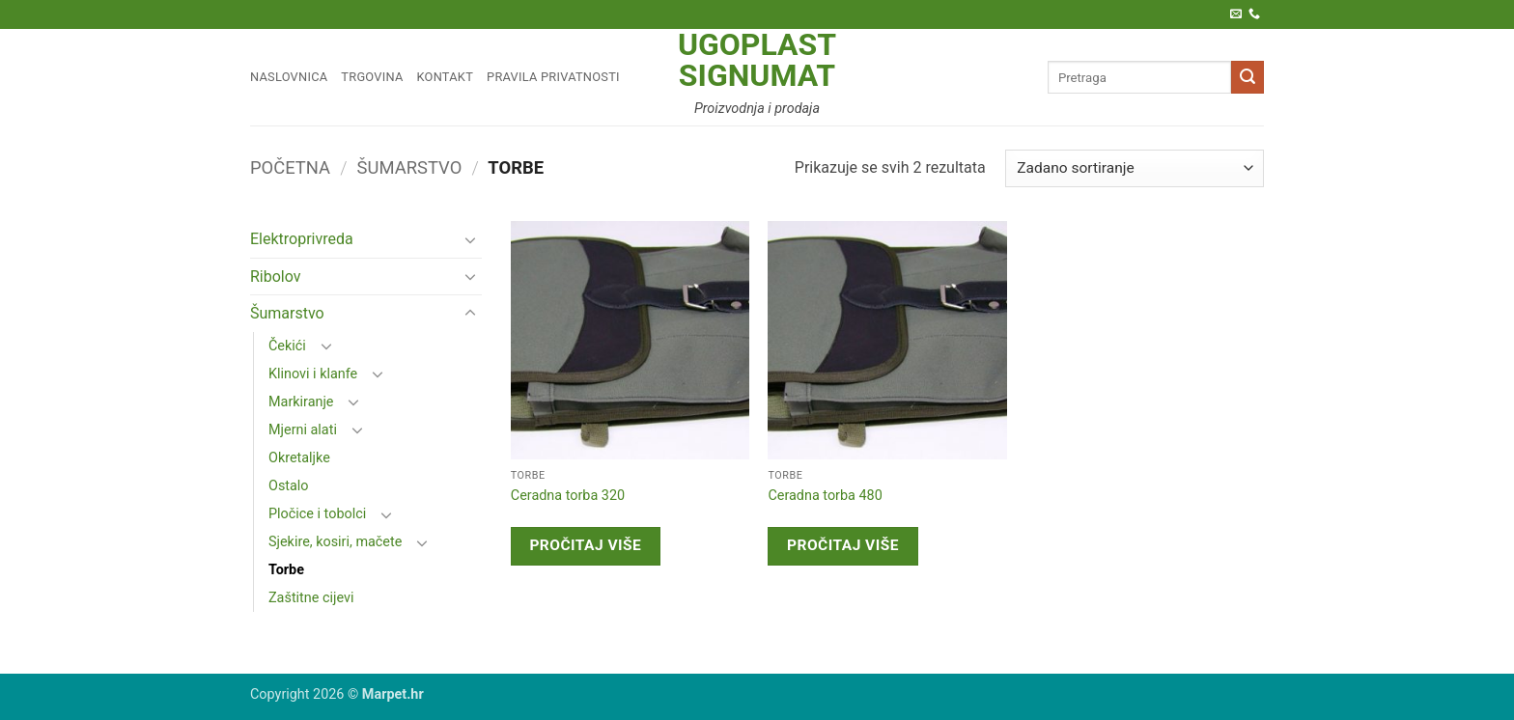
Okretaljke (299, 458)
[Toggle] (470, 239)
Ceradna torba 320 (568, 495)
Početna (290, 167)
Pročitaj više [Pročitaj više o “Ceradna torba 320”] (585, 545)
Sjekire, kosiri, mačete (335, 542)
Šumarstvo (410, 167)
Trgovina (372, 76)
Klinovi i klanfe (312, 374)
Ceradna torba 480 (825, 495)
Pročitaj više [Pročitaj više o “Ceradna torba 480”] (843, 545)
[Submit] (1247, 77)
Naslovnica (288, 76)
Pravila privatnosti (553, 76)
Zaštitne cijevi (310, 598)
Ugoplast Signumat (757, 60)
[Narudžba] (1134, 168)
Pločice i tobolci (317, 514)
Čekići (287, 346)
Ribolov (275, 276)
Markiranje (301, 402)
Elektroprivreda (301, 239)
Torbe (286, 570)
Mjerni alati (302, 430)
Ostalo (288, 486)
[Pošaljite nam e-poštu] (1236, 14)
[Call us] (1254, 14)
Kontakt (445, 76)
